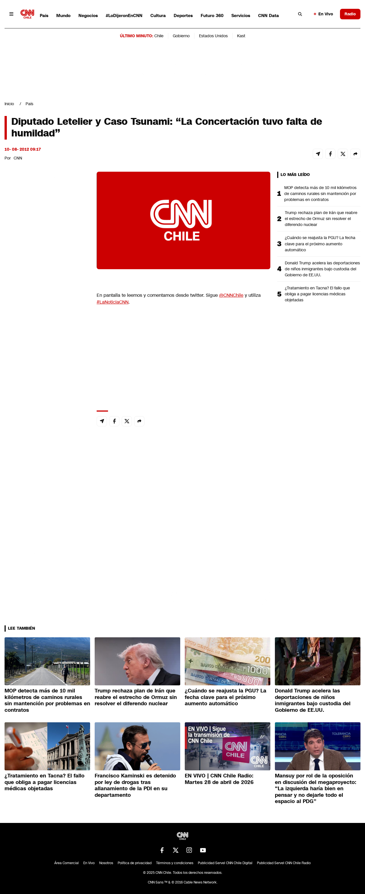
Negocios (88, 15)
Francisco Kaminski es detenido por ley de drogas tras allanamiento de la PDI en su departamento (135, 785)
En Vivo (323, 14)
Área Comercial (66, 863)
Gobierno (181, 36)
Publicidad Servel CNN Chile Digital (225, 863)
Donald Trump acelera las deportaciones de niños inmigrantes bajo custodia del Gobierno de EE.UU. (322, 269)
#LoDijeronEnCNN (124, 15)
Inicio (9, 104)
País (44, 15)
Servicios (240, 15)
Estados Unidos (213, 36)
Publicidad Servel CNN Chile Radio (284, 863)
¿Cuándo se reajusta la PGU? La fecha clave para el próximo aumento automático (320, 243)
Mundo (63, 15)
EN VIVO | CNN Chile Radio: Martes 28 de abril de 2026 (219, 779)
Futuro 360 (212, 15)
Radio (350, 14)
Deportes (183, 15)
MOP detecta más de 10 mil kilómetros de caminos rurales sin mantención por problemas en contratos (320, 193)
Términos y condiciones (174, 863)
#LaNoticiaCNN (112, 302)
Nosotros (106, 863)
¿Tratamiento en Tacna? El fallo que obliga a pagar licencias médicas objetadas (317, 294)
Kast (241, 36)
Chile (158, 36)
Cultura (158, 15)
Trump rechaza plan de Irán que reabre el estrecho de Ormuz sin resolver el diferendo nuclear (321, 218)
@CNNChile (231, 295)
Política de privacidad (135, 863)
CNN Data (268, 15)
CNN (18, 158)
